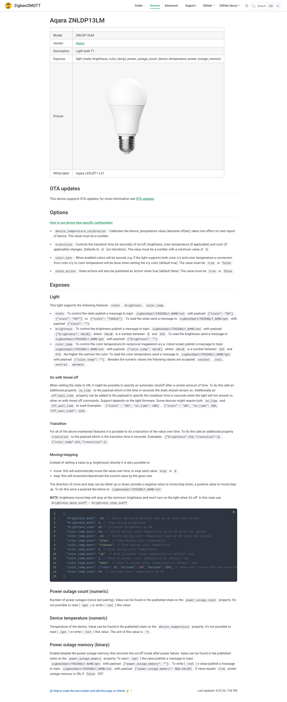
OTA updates (145, 199)
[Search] (266, 6)
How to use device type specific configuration (81, 223)
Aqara (80, 43)
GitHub (207, 5)
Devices (155, 5)
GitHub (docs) (228, 5)
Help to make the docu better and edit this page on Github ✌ (89, 690)
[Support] (191, 6)
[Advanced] (172, 6)
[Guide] (140, 6)
